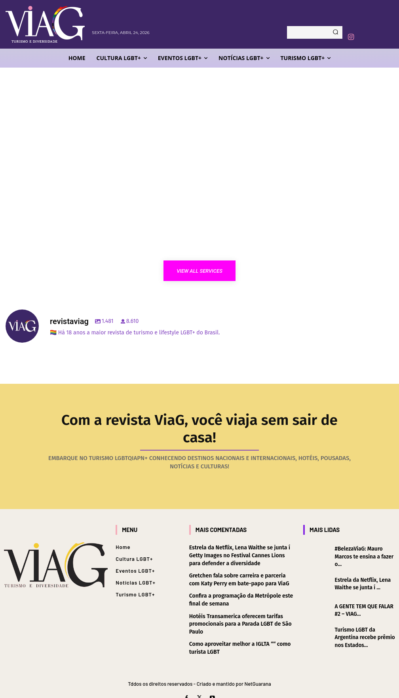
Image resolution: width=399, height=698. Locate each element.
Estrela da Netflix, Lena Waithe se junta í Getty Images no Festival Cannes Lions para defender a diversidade (240, 537)
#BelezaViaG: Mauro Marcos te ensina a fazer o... (363, 538)
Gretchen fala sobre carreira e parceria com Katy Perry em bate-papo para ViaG (239, 561)
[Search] (335, 32)
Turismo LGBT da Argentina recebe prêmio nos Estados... (364, 618)
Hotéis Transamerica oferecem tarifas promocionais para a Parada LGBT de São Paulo (240, 605)
